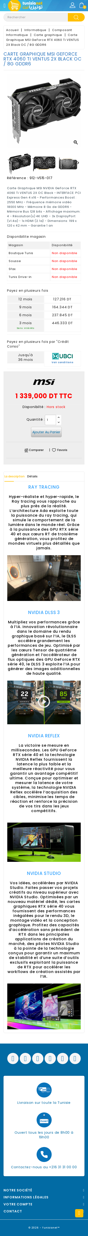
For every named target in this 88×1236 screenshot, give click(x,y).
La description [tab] (14, 476)
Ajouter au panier (46, 432)
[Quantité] (50, 420)
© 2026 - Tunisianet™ (44, 1227)
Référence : (17, 178)
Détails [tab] (32, 476)
